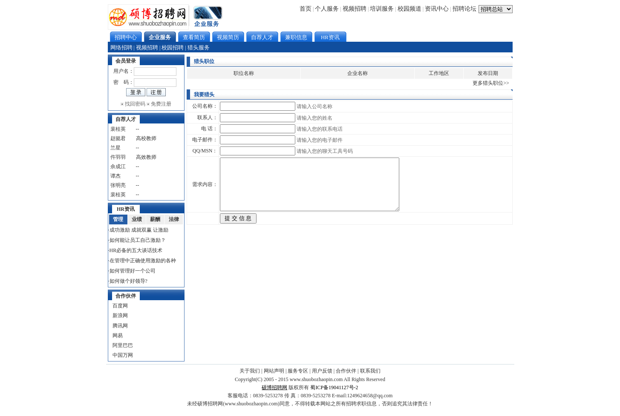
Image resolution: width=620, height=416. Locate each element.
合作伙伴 (346, 371)
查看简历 (194, 37)
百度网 (120, 306)
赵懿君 (118, 138)
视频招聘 (354, 9)
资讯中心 (437, 9)
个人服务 (327, 9)
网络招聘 (121, 47)
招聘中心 (126, 37)
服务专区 (298, 371)
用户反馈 (322, 371)
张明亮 (118, 185)
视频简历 (228, 37)
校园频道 (409, 9)
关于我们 (249, 371)
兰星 (115, 148)
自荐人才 (262, 37)
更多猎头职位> (489, 83)
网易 (117, 336)
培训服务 (382, 9)
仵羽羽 (118, 157)
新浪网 (120, 315)
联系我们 (370, 371)
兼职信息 (296, 37)
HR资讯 (330, 37)
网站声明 (274, 371)
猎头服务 (198, 47)
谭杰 (115, 176)
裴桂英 (118, 129)
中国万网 (122, 355)
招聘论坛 (464, 9)
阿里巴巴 (122, 345)
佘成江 (118, 166)
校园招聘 (172, 47)
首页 (305, 9)
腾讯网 (120, 326)
